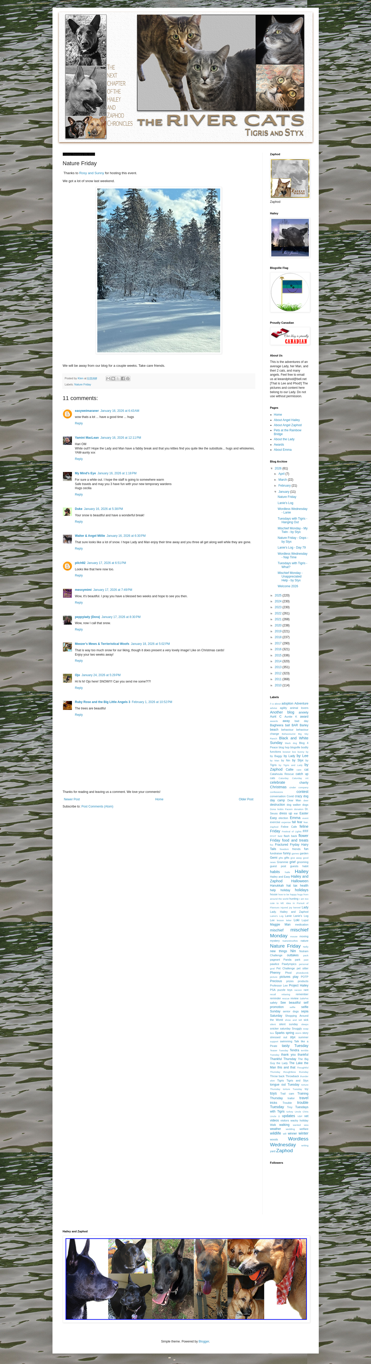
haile (287, 872)
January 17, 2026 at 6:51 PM (106, 563)
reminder (275, 998)
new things (278, 951)
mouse (294, 936)
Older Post (246, 799)
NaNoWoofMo (290, 940)
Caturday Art (300, 778)
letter (288, 920)
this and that (286, 1067)
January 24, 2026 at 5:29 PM (101, 675)
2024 (278, 601)
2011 (278, 679)
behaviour (287, 729)
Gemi (274, 857)
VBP (300, 1116)
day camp (277, 800)
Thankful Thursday (283, 1059)
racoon (298, 990)
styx (292, 1037)
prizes (290, 981)
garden (304, 853)
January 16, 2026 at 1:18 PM (117, 473)
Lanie (288, 915)
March (283, 479)
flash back (290, 835)
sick (306, 1019)
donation (298, 809)
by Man (274, 760)
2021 (278, 619)
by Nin (285, 760)
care (298, 769)
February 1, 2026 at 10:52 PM (152, 702)
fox (271, 844)
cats (272, 778)
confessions (276, 792)
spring (290, 1033)
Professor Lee (279, 985)
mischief (277, 930)
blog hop (284, 747)
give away (296, 857)
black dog (291, 743)
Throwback (292, 1076)
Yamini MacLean (87, 437)
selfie (292, 1007)
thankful (303, 1054)
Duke (78, 509)
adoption (287, 703)
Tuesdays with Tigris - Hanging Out (292, 520)
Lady (305, 907)
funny (287, 853)
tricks (273, 1103)
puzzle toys (285, 989)
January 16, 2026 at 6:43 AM (119, 411)
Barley (304, 725)
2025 (278, 595)
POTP (304, 976)
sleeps (305, 1024)
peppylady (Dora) (87, 617)
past (306, 959)
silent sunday (288, 1024)
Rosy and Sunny (92, 173)
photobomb (302, 972)
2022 (278, 613)
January (284, 492)
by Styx (297, 760)
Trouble (287, 1102)
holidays (302, 890)
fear (299, 822)
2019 (278, 631)
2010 (278, 685)
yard (272, 1151)
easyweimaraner (87, 411)
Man (287, 924)
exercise (275, 822)
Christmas (278, 787)
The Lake (296, 1063)
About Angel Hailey (287, 420)
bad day (302, 720)
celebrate (277, 782)
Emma (295, 818)
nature (305, 940)
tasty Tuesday (295, 1046)
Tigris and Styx (298, 1080)
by (307, 751)
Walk (273, 1124)
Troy (289, 1107)
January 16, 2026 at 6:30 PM (126, 536)
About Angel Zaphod (288, 425)
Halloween (299, 881)
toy (306, 1088)
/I (270, 703)
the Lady (282, 1063)
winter (303, 1133)
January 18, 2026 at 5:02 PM (150, 644)
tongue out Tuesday (284, 1084)
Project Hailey (299, 985)
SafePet (304, 998)
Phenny (275, 972)
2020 (278, 625)
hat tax (292, 885)
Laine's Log (276, 916)
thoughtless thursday (296, 1072)
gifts (286, 857)
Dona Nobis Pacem (281, 809)
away (286, 721)
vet (306, 1116)
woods (274, 1139)
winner (292, 1133)
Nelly (305, 946)
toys (273, 1093)
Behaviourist (288, 733)
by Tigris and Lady (291, 765)
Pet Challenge (286, 968)
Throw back (277, 1076)
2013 (278, 667)
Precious (276, 981)
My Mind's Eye (85, 473)
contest (302, 792)
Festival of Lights (292, 831)
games (295, 853)
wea (306, 1125)
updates (288, 1116)
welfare (304, 1128)
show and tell (293, 1020)
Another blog (282, 712)
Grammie (282, 862)
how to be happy (287, 894)
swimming (286, 1041)
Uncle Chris (301, 1111)
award (304, 716)
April (281, 474)
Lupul (305, 920)
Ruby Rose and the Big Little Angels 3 (102, 702)
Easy (273, 818)
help (273, 890)
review (295, 998)
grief (292, 862)
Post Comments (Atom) (97, 806)
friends (296, 849)
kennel (297, 907)
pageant (275, 959)
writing (305, 1145)
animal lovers (299, 707)
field (280, 836)
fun (306, 849)
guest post (278, 866)
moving (304, 936)
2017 (278, 643)
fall (294, 822)
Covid (290, 796)
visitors (284, 1120)
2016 (278, 649)
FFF (306, 831)
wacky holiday (300, 1120)
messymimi (83, 590)
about (277, 703)
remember (302, 994)
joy (290, 907)
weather (275, 1129)
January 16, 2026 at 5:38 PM (103, 509)
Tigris (280, 1080)
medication (301, 924)
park (297, 959)
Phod (288, 972)
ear (296, 813)
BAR (295, 725)
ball (287, 725)
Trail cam (287, 1093)
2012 (278, 673)
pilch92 (80, 563)
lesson (280, 920)
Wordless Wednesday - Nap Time (292, 555)
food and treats (295, 840)
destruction (277, 804)
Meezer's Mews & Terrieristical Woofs (102, 644)
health (304, 885)
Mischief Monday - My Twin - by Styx (293, 530)
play (296, 977)
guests (294, 866)
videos (274, 1120)
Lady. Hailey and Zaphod (289, 911)
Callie (289, 769)
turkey (290, 1111)
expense (286, 822)
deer (305, 800)
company (304, 787)
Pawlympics (289, 964)
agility (283, 707)
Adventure (301, 703)
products (303, 981)
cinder (292, 787)
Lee (272, 920)
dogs (305, 804)
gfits (281, 857)
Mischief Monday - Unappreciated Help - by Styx (290, 576)
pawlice (274, 964)
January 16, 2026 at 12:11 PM (120, 437)
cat (306, 769)
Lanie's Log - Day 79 (292, 547)
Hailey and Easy (280, 876)
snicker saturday (280, 1028)
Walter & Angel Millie (90, 536)
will (284, 1133)
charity (303, 782)
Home (159, 799)
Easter (304, 813)
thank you (288, 1054)
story (305, 1032)
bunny (301, 751)
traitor (291, 1098)
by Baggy (276, 756)
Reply (79, 423)
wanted (297, 1125)
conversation (278, 796)
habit (305, 866)
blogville (295, 747)
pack (305, 955)
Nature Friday (82, 384)
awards (274, 721)
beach (274, 729)
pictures (285, 977)
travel (303, 1098)
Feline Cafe (289, 826)
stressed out (278, 1037)
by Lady (289, 756)
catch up (302, 774)
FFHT (273, 836)
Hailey (301, 871)
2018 (278, 637)
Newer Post (72, 799)
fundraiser (276, 853)
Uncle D (275, 1116)
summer (304, 1037)
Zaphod (284, 1150)
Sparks (279, 1033)
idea (288, 903)
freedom (284, 849)
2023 (278, 607)
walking (284, 1125)
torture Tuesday (292, 1089)
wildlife (275, 1133)
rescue (286, 998)
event (305, 818)
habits (275, 872)
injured (284, 907)
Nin (293, 951)
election (283, 818)
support (274, 1041)
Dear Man (294, 800)
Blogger (204, 1341)
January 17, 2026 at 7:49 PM (112, 590)
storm (298, 1033)
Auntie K (290, 716)
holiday (285, 890)
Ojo (77, 675)
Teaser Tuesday (279, 1050)
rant (306, 989)
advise (273, 708)
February (284, 485)
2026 (278, 468)
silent (273, 1024)
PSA (273, 989)
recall (273, 994)
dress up (285, 813)
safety (274, 1002)
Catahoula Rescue (282, 773)
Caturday (284, 778)
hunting (293, 898)
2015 (278, 655)
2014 (278, 661)
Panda (287, 959)
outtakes (293, 955)
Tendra (294, 1050)
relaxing (286, 994)
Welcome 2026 (288, 586)
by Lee (303, 756)
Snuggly (297, 1028)
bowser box (289, 751)
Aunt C (276, 716)
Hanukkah (277, 885)
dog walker (294, 804)
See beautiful (290, 1002)
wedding (290, 1129)
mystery (275, 940)
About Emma (283, 450)
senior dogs (291, 1011)
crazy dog (301, 796)
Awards (279, 444)
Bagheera (276, 725)
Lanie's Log (285, 503)
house (274, 894)
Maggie (275, 924)
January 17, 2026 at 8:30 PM (121, 617)
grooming (302, 862)
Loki (296, 920)
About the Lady (284, 439)
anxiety (303, 712)
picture (274, 976)
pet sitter (303, 968)
